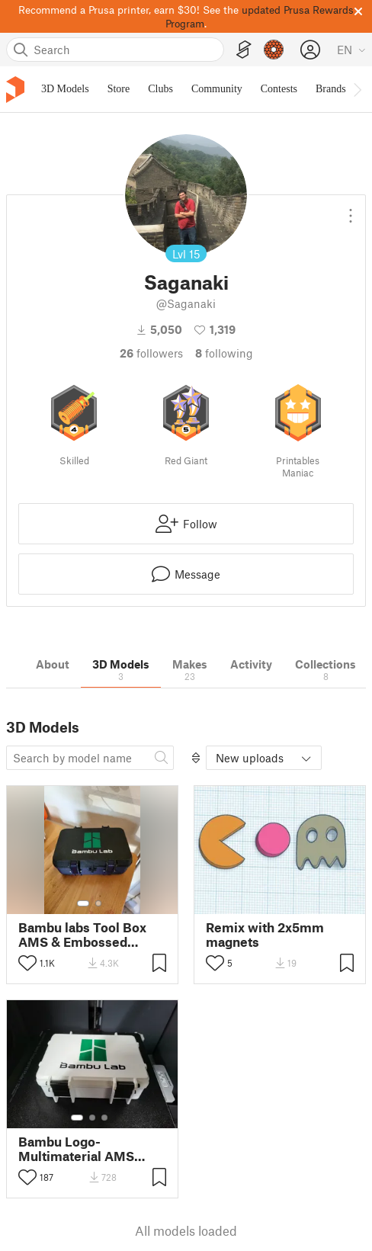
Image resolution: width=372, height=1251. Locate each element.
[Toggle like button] (27, 963)
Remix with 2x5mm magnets (265, 934)
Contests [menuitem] (279, 89)
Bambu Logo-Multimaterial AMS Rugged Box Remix (76, 1148)
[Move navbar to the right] (357, 89)
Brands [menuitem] (331, 89)
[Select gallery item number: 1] (83, 903)
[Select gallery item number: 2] (98, 903)
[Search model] (90, 758)
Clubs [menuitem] (160, 89)
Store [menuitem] (118, 89)
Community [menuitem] (216, 89)
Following (224, 353)
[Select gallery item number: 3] (104, 1118)
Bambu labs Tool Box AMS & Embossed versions (82, 934)
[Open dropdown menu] (350, 209)
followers (151, 353)
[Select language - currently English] (351, 49)
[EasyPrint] (243, 50)
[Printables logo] (15, 89)
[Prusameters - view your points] (274, 49)
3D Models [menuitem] (65, 89)
